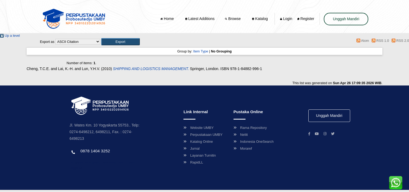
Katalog (260, 19)
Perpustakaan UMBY (202, 135)
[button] (120, 41)
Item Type (200, 51)
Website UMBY (198, 128)
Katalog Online (198, 142)
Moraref (243, 148)
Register (305, 19)
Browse (233, 19)
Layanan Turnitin (199, 155)
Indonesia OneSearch (254, 142)
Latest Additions (200, 19)
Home (167, 19)
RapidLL (193, 162)
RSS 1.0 (379, 41)
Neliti (241, 135)
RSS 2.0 (399, 41)
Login (286, 19)
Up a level (10, 36)
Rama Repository (250, 128)
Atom (362, 41)
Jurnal (191, 148)
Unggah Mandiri (346, 19)
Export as (47, 42)
